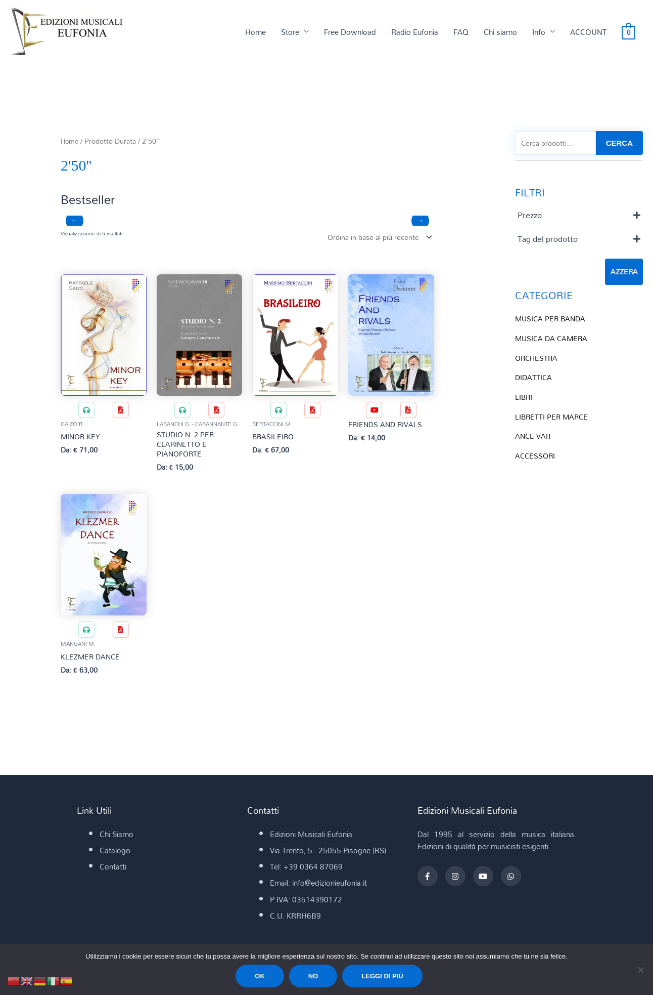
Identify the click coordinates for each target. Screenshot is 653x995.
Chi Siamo (116, 836)
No (313, 976)
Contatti (113, 869)
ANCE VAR (533, 434)
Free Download (350, 32)
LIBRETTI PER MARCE (553, 415)
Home (255, 32)
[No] (640, 970)
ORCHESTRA (537, 358)
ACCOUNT (588, 32)
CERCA (619, 144)
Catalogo (115, 853)
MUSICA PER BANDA (552, 319)
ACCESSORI (536, 454)
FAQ (461, 32)
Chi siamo (500, 32)
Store (290, 32)
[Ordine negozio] (375, 237)
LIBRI (524, 396)
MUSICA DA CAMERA (553, 339)
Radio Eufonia (414, 32)
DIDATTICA (534, 377)
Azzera (624, 273)
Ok (260, 976)
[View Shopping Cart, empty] (628, 32)
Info (538, 32)
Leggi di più (382, 976)
